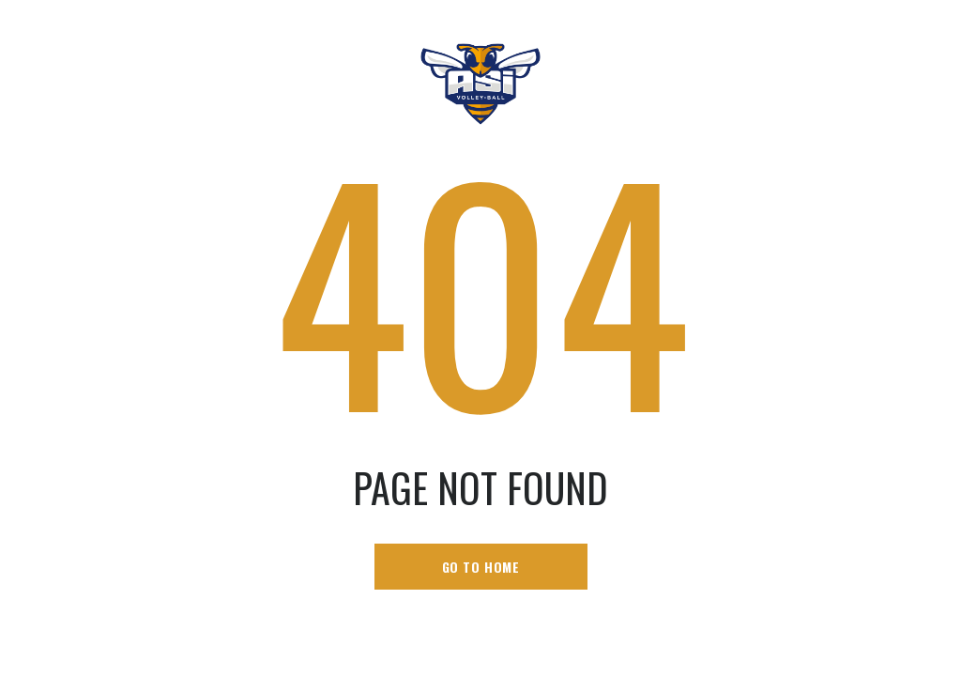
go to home (481, 566)
